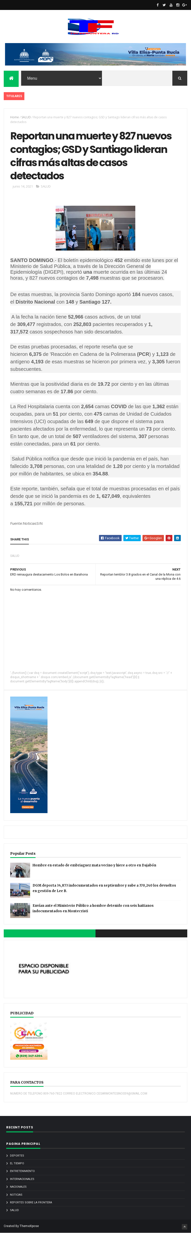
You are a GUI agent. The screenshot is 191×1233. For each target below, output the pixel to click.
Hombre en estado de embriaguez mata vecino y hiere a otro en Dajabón (94, 865)
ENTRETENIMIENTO (22, 1171)
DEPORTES (17, 1155)
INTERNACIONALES (22, 1179)
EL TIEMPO (17, 1163)
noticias (16, 1194)
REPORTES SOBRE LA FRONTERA (31, 1202)
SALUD (26, 117)
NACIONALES (18, 1186)
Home (14, 117)
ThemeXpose (29, 1226)
